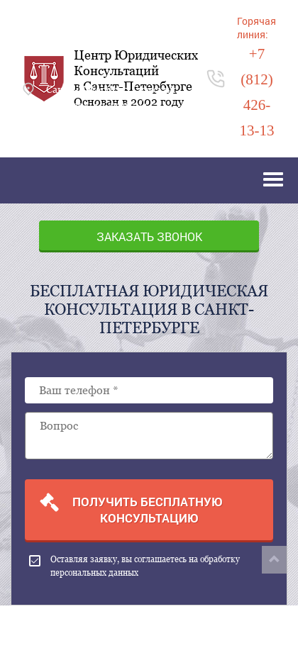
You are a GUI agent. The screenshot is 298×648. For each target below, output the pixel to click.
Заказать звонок (149, 236)
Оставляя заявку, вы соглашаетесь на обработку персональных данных (134, 566)
